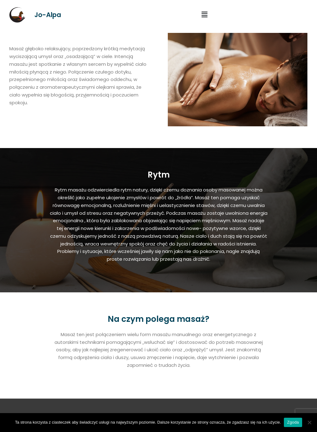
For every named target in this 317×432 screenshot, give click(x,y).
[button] (204, 15)
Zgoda (293, 422)
